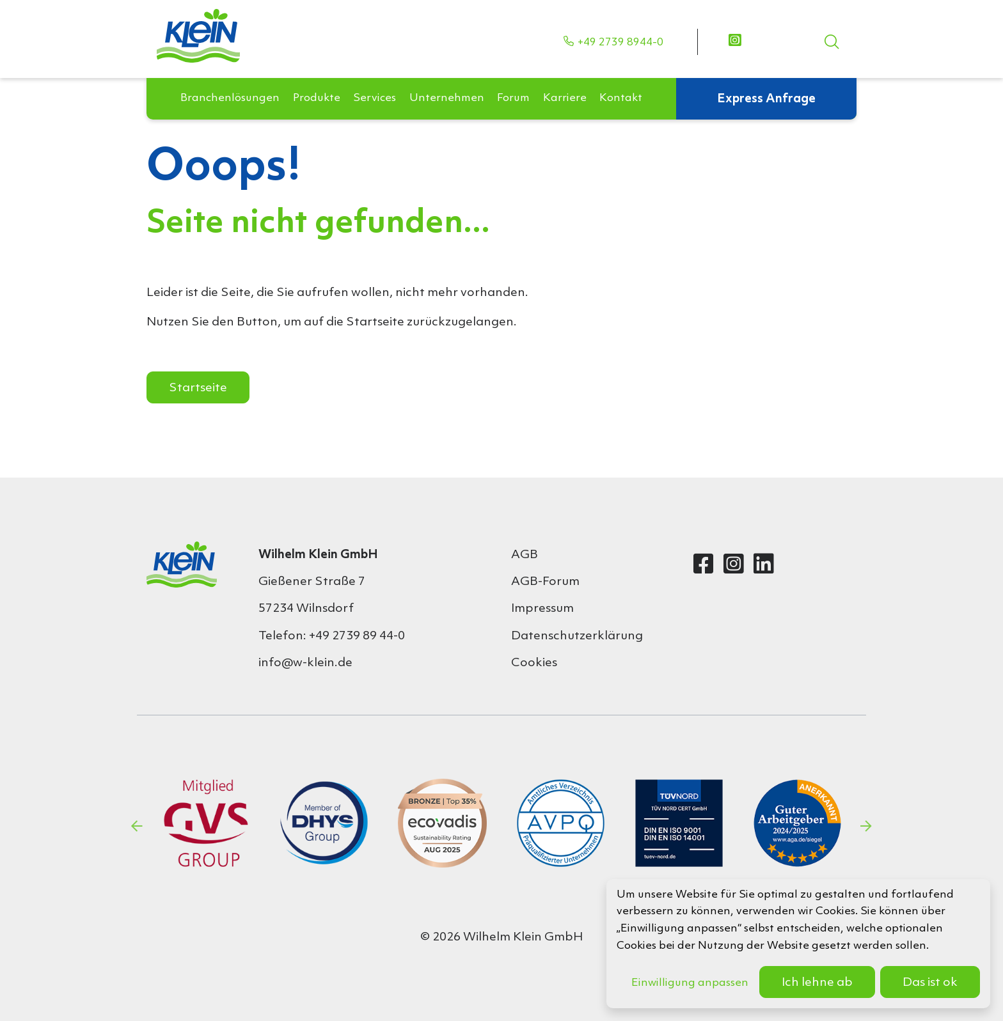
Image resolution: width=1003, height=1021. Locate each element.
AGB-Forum (545, 581)
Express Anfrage (766, 79)
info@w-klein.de (305, 663)
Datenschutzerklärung (577, 636)
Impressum (542, 608)
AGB (524, 555)
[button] (230, 79)
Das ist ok (930, 982)
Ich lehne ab (817, 982)
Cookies (534, 663)
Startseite (198, 388)
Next (866, 826)
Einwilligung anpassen (689, 983)
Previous (136, 826)
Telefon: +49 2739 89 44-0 (331, 636)
